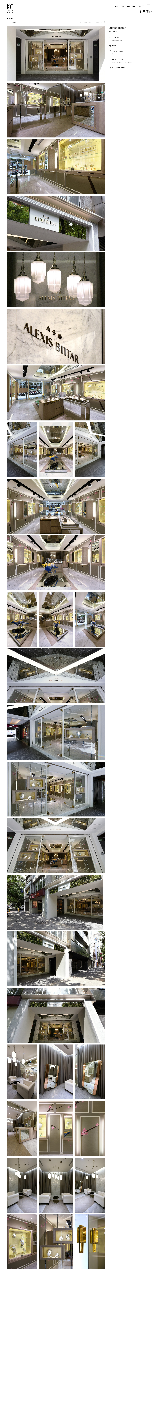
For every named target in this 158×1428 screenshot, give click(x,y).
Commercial (131, 6)
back (14, 22)
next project (100, 22)
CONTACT (141, 6)
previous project (85, 22)
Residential (120, 6)
